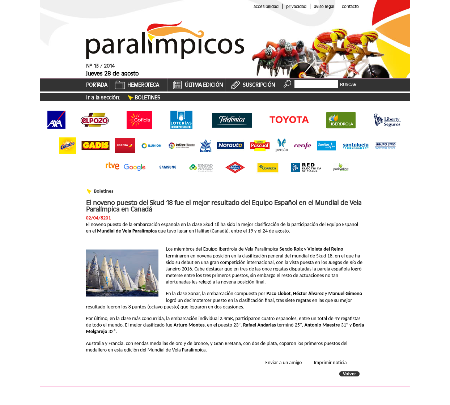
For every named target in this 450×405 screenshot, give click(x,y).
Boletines (147, 97)
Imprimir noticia (330, 362)
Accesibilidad (266, 6)
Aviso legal (324, 6)
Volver (349, 373)
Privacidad (296, 6)
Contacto (350, 6)
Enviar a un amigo (284, 362)
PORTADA (96, 85)
